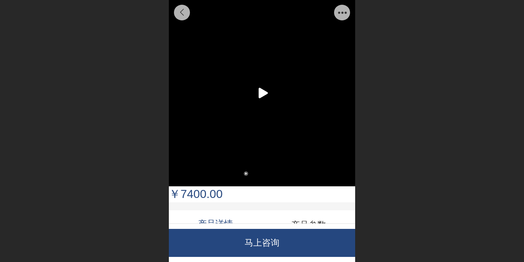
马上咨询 (262, 242)
